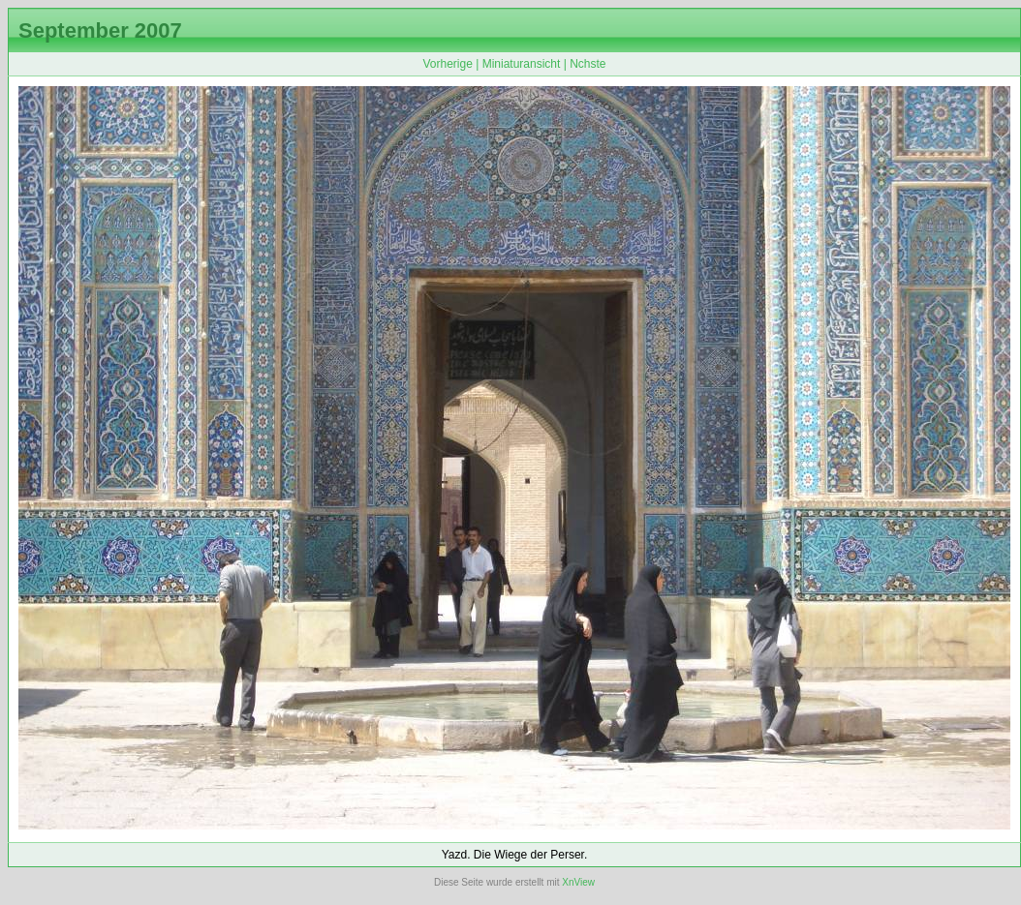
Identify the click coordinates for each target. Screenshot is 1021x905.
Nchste (587, 64)
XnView (578, 882)
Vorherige (447, 64)
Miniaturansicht (521, 64)
